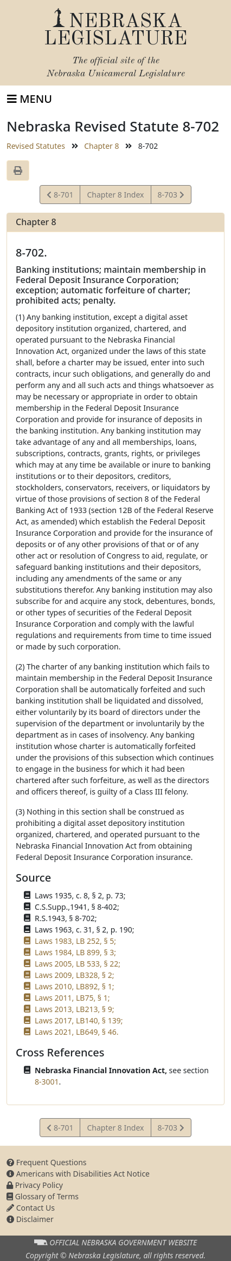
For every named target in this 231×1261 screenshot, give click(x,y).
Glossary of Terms (43, 1196)
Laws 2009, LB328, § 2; (74, 975)
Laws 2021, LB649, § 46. (76, 1032)
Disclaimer (30, 1219)
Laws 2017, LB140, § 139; (79, 1020)
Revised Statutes (36, 146)
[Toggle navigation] (29, 99)
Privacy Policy (35, 1185)
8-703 (170, 196)
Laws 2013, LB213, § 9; (74, 1009)
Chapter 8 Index (115, 194)
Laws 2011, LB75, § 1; (72, 998)
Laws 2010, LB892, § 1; (74, 986)
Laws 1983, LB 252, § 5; (75, 941)
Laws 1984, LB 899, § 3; (75, 952)
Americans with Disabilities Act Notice (78, 1173)
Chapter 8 (101, 146)
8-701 (61, 196)
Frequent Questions (47, 1162)
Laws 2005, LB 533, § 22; (77, 963)
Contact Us (31, 1208)
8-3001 (47, 1081)
